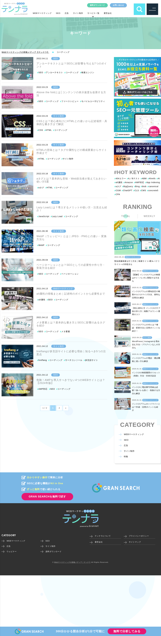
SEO (61, 13)
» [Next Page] (65, 408)
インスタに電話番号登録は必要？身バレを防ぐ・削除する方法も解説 (146, 389)
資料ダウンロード (94, 5)
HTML (49, 130)
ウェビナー (12, 551)
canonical (152, 186)
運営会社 (115, 13)
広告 (70, 13)
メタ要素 (65, 331)
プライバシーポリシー (139, 535)
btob (144, 186)
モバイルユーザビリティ (93, 101)
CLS (136, 190)
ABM (144, 178)
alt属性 (41, 299)
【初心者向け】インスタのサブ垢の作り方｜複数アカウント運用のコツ (146, 311)
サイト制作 (82, 13)
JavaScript (43, 216)
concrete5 (152, 190)
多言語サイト (91, 360)
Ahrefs (152, 178)
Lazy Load (57, 216)
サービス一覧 (99, 13)
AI (158, 178)
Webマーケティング (63, 288)
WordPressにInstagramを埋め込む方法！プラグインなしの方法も (146, 344)
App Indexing (152, 182)
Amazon (128, 182)
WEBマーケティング (43, 13)
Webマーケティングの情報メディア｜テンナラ (72, 562)
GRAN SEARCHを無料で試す (47, 495)
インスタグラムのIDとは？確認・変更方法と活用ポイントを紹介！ (146, 327)
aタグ (41, 187)
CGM (117, 190)
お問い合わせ (117, 5)
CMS (143, 190)
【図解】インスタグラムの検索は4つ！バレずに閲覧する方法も (146, 277)
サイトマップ (135, 541)
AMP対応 (42, 389)
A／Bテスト (133, 178)
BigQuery (127, 186)
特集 (126, 455)
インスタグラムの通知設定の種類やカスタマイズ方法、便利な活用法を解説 (146, 294)
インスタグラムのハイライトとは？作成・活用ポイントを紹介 (146, 406)
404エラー (120, 178)
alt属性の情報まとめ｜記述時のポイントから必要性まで (70, 293)
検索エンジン (87, 72)
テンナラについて (103, 535)
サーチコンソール (73, 360)
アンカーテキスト (54, 72)
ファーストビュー (70, 101)
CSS (40, 130)
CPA (117, 194)
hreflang (42, 360)
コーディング (72, 72)
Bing (137, 186)
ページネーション (70, 274)
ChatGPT (127, 190)
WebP (41, 245)
